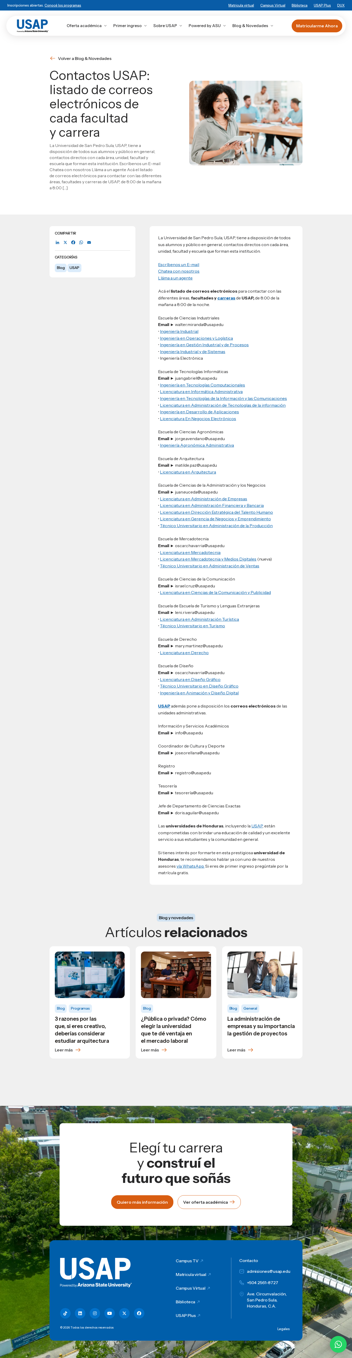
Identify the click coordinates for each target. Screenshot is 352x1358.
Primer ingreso (130, 25)
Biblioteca (299, 5)
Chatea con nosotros (178, 271)
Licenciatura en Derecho (184, 652)
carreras (226, 298)
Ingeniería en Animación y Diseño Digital (199, 692)
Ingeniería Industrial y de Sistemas (192, 351)
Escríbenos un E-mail (178, 264)
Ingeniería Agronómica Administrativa (197, 445)
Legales (283, 1329)
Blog (61, 267)
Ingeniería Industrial (179, 331)
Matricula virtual (241, 5)
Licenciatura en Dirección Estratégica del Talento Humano (216, 512)
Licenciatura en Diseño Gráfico (190, 679)
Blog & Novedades (252, 25)
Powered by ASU (207, 25)
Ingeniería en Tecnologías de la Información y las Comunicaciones (223, 398)
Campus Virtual (272, 5)
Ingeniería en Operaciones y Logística (196, 338)
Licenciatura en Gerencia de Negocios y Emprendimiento (215, 518)
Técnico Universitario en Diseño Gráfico (199, 686)
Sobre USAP (167, 25)
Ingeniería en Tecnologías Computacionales (202, 385)
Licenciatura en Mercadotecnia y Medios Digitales (208, 559)
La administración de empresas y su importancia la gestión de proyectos (261, 1026)
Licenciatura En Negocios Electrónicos (198, 418)
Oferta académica (87, 25)
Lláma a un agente (175, 278)
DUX (341, 5)
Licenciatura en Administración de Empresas (203, 498)
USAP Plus (322, 5)
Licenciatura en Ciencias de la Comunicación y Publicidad (215, 592)
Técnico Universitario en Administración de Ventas (209, 565)
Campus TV (187, 1260)
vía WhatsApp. (190, 866)
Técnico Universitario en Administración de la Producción (216, 525)
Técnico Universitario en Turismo (192, 625)
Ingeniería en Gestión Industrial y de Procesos (204, 344)
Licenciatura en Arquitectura (188, 472)
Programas (80, 1008)
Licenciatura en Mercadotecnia (190, 552)
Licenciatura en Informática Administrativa (201, 391)
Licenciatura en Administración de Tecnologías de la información (223, 405)
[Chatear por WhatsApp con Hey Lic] (338, 1344)
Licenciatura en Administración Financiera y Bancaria (212, 505)
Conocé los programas (63, 5)
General (250, 1008)
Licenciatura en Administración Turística (199, 619)
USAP (74, 267)
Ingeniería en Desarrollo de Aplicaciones (199, 411)
